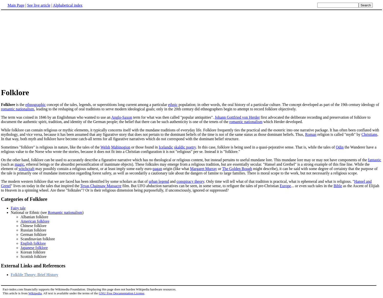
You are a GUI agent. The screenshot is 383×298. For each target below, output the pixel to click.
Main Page (16, 5)
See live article (38, 5)
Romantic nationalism (65, 212)
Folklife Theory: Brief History (34, 275)
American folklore (35, 221)
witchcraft (26, 169)
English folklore (33, 243)
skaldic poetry (185, 147)
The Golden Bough (237, 169)
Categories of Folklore (24, 199)
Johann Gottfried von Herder (237, 117)
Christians (369, 134)
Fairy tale (18, 208)
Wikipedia (35, 293)
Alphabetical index (67, 5)
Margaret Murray (203, 169)
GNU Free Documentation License (121, 293)
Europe (285, 186)
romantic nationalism (17, 109)
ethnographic (35, 105)
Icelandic (166, 147)
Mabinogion (120, 147)
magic (19, 164)
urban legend (159, 181)
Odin (340, 147)
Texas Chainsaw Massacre (100, 186)
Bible (338, 186)
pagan (157, 169)
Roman (310, 134)
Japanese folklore (34, 248)
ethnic (173, 105)
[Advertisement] (42, 48)
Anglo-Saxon (121, 117)
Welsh (105, 147)
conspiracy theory (190, 181)
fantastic (374, 160)
